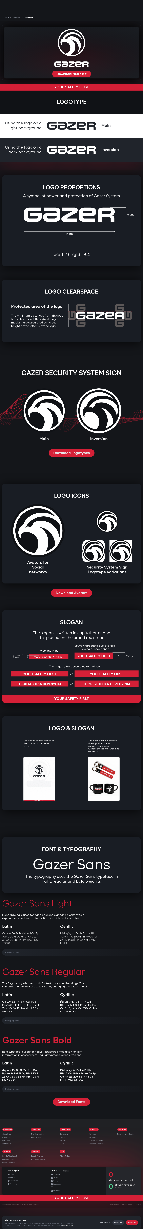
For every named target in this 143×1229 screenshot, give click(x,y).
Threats (6, 1173)
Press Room (6, 1162)
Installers (63, 1162)
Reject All (118, 1223)
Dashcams (93, 1155)
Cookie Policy (67, 1225)
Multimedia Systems (96, 1162)
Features (122, 1151)
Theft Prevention (37, 1155)
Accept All (132, 1223)
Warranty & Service (38, 1180)
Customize (105, 1223)
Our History (6, 1158)
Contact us (6, 1165)
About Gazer (7, 1155)
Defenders (65, 1151)
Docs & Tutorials (37, 1177)
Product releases (8, 1184)
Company (7, 1151)
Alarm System (36, 1158)
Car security (93, 1158)
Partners (63, 1158)
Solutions (36, 1151)
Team (62, 1165)
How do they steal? (9, 1177)
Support (35, 1173)
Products (94, 1151)
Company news (8, 1180)
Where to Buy (65, 1177)
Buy (62, 1173)
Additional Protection (96, 1165)
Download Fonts (71, 1123)
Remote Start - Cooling (125, 1155)
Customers (64, 1155)
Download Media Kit (71, 94)
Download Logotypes (71, 474)
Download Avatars (71, 614)
